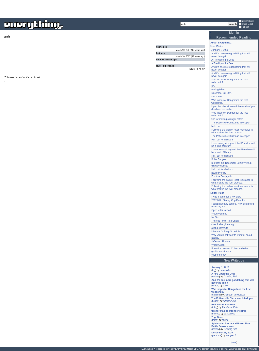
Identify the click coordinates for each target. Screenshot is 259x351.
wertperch (231, 335)
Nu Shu (215, 217)
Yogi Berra (217, 317)
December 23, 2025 (221, 93)
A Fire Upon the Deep (222, 59)
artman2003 (229, 301)
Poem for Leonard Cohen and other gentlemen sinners (230, 250)
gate (225, 285)
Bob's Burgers (218, 159)
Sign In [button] (234, 32)
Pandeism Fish (229, 307)
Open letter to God (221, 210)
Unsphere (216, 96)
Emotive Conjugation (222, 176)
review (215, 276)
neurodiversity (218, 172)
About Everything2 (221, 42)
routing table (217, 89)
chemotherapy (218, 254)
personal (216, 335)
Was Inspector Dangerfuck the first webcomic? (231, 290)
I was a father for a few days (226, 196)
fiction (215, 285)
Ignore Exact (246, 24)
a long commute (219, 228)
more (233, 342)
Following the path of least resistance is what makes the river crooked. (232, 131)
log (213, 270)
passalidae (225, 270)
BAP (213, 86)
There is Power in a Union (225, 220)
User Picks (216, 46)
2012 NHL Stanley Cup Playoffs (228, 200)
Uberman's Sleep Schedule (225, 231)
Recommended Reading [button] (233, 37)
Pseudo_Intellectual (234, 294)
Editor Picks (217, 193)
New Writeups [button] (234, 260)
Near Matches (246, 21)
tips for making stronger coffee (227, 119)
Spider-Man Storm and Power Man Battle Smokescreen (230, 325)
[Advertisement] (130, 9)
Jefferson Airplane (220, 241)
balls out (215, 126)
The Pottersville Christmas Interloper (230, 122)
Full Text (244, 27)
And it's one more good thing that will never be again (232, 281)
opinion (216, 294)
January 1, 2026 (219, 50)
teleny (225, 320)
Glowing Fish (230, 276)
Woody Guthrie (219, 213)
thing (214, 307)
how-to (215, 313)
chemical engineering (222, 224)
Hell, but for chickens (222, 139)
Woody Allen (218, 245)
